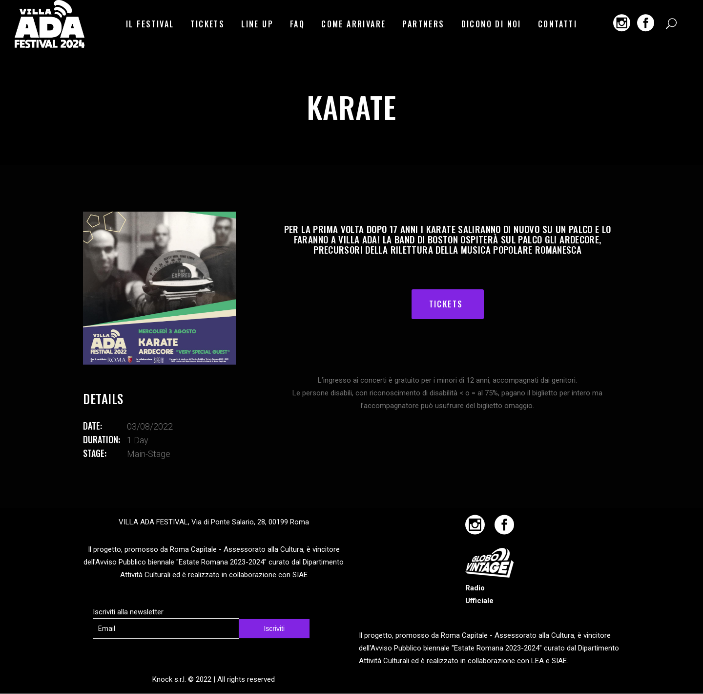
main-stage (148, 454)
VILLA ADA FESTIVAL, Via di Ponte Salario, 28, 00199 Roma (214, 522)
